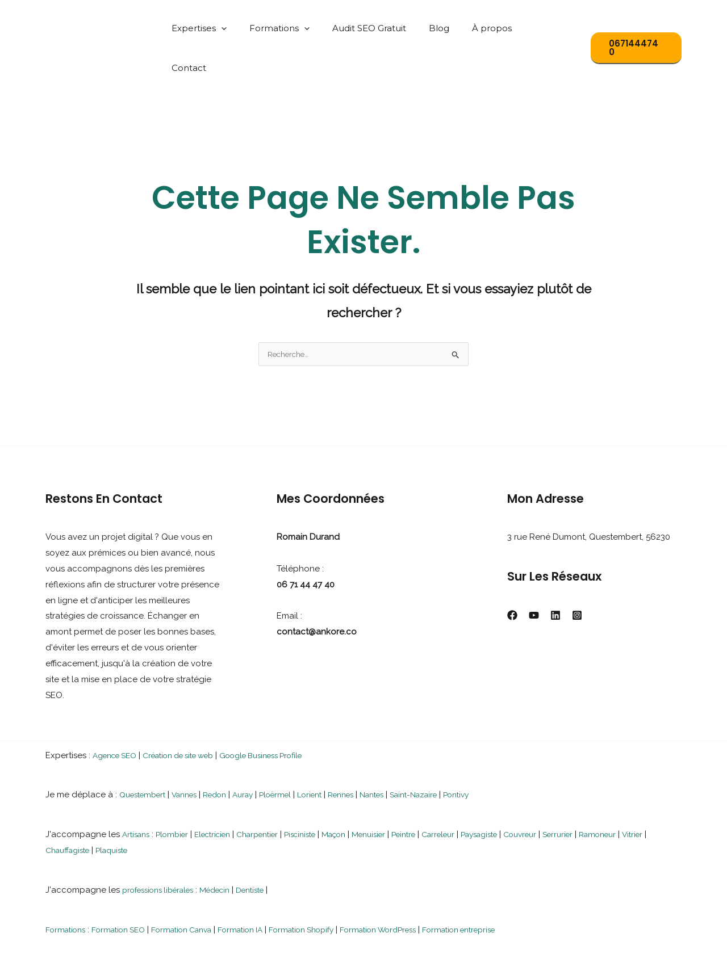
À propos (499, 28)
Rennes (367, 756)
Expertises (228, 28)
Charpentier (274, 796)
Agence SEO (118, 717)
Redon (227, 756)
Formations (303, 28)
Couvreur (569, 796)
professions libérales (163, 851)
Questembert (145, 756)
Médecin (228, 851)
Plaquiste (150, 811)
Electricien (223, 796)
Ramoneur (655, 796)
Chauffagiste (100, 811)
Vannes (192, 756)
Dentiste (268, 851)
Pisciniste (322, 796)
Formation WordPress (418, 891)
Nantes (402, 756)
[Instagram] (577, 576)
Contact (553, 28)
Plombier (177, 796)
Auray (258, 756)
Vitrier (56, 811)
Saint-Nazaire (450, 756)
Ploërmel (294, 756)
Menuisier (398, 796)
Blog (451, 28)
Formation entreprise (509, 891)
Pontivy (498, 756)
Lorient (332, 756)
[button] (250, 28)
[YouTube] (534, 576)
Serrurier (611, 796)
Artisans (137, 796)
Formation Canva (197, 891)
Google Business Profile (287, 717)
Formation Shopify (332, 891)
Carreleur (476, 796)
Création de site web (191, 717)
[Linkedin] (555, 576)
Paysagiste (523, 796)
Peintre (438, 796)
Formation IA (264, 891)
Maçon (360, 796)
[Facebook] (512, 576)
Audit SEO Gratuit (387, 28)
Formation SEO (127, 891)
